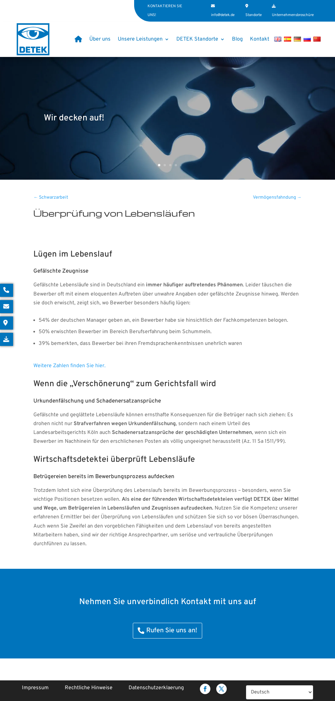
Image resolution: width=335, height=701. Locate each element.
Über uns (100, 39)
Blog (237, 39)
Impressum (35, 688)
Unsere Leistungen (140, 39)
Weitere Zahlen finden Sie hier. (69, 366)
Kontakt (259, 39)
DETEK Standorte (197, 39)
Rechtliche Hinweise (89, 688)
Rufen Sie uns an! (171, 630)
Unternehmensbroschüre (293, 15)
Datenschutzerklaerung (156, 688)
